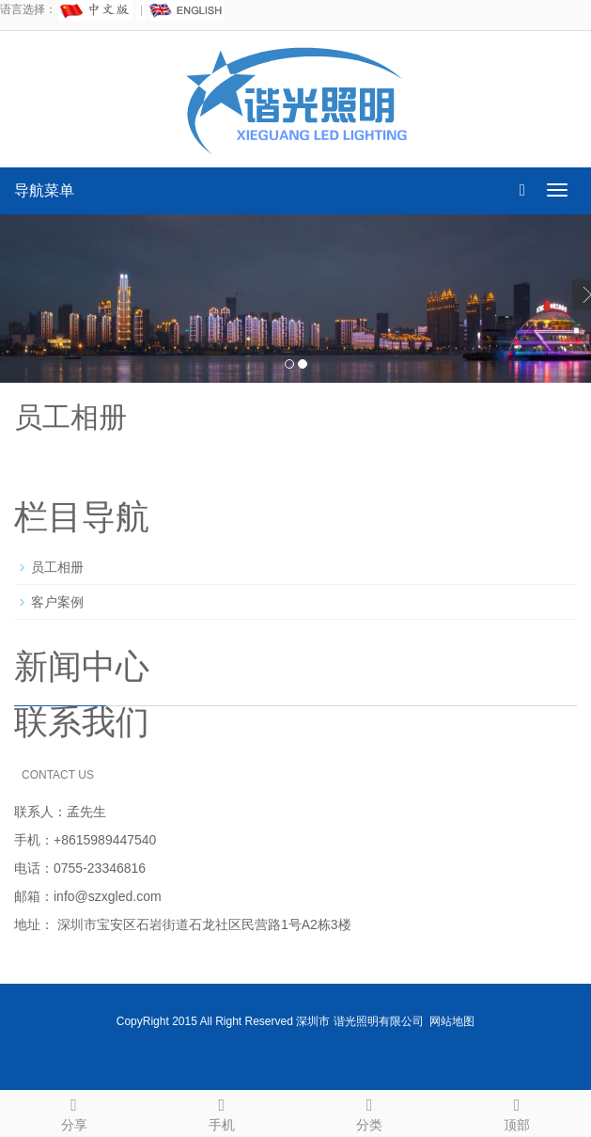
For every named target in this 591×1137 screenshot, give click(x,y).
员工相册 (57, 567)
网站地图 (451, 1021)
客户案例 (57, 601)
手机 (221, 1111)
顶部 (517, 1111)
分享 (74, 1111)
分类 (369, 1111)
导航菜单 (44, 190)
